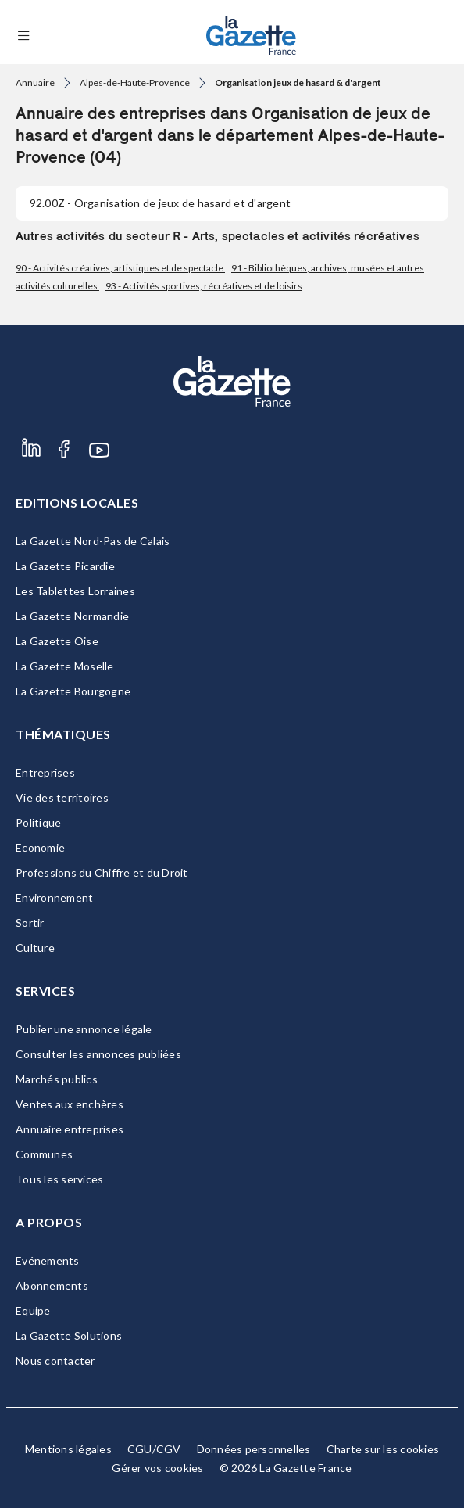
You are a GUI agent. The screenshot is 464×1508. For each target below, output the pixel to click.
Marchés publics (57, 1079)
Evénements (48, 1260)
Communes (44, 1154)
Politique (38, 822)
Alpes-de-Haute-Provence (135, 82)
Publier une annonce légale (84, 1029)
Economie (40, 847)
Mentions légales (68, 1449)
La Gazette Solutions (69, 1335)
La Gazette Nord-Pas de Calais (93, 541)
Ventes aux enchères (69, 1104)
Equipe (33, 1310)
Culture (35, 947)
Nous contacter (55, 1360)
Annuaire (35, 82)
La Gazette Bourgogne (73, 691)
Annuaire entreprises (69, 1129)
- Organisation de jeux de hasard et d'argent (160, 203)
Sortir (30, 922)
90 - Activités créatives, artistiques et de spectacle (120, 268)
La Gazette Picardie (65, 566)
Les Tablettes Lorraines (75, 591)
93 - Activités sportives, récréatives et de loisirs (203, 286)
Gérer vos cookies (157, 1467)
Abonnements (52, 1285)
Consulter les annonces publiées (98, 1054)
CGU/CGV (154, 1449)
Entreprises (45, 772)
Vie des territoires (62, 797)
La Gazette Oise (57, 641)
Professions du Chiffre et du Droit (102, 872)
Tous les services (59, 1179)
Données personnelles (254, 1449)
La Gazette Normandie (72, 616)
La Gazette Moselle (65, 666)
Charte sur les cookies (383, 1449)
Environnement (54, 897)
